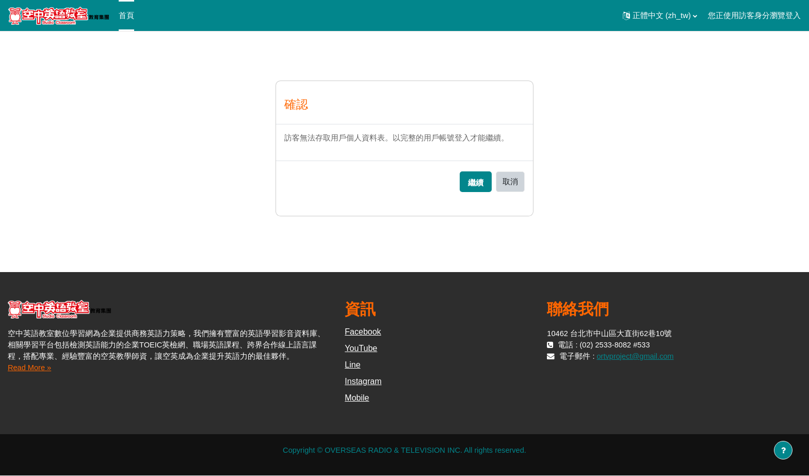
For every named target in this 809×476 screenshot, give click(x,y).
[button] (660, 15)
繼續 (475, 183)
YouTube (361, 348)
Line (352, 365)
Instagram (363, 381)
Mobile (357, 398)
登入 (793, 15)
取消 (510, 181)
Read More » (30, 367)
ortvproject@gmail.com (636, 356)
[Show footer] (783, 450)
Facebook (363, 332)
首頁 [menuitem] (126, 15)
